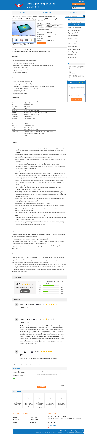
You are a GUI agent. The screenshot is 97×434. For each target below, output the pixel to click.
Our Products (46, 13)
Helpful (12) (25, 307)
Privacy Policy (63, 431)
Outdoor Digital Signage (73, 52)
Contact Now (42, 42)
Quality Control (34, 419)
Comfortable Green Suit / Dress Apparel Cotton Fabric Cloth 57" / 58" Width (78, 76)
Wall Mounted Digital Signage (75, 24)
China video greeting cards (73, 431)
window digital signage (37, 364)
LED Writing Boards (72, 46)
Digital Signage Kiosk (73, 33)
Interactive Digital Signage (74, 49)
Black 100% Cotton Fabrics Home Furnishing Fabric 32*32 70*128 (50, 404)
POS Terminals (71, 60)
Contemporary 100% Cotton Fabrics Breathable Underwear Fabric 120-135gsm (39, 404)
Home (13, 16)
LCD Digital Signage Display (74, 22)
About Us (22, 13)
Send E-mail (79, 4)
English (83, 1)
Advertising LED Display (73, 43)
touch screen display (29, 364)
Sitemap (15, 422)
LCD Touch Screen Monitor (74, 30)
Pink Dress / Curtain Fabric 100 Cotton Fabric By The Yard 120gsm (28, 404)
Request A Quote (79, 8)
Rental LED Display (72, 41)
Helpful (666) (25, 355)
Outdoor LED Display (73, 35)
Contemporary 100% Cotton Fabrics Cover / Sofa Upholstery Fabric (17, 404)
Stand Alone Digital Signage (74, 27)
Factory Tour (33, 417)
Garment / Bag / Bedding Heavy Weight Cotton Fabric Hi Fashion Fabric (77, 72)
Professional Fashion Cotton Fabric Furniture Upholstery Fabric (61, 404)
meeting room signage (19, 364)
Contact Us (73, 13)
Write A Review (25, 291)
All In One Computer (72, 57)
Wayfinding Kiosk (72, 54)
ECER (82, 432)
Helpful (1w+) (25, 322)
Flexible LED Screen (72, 38)
